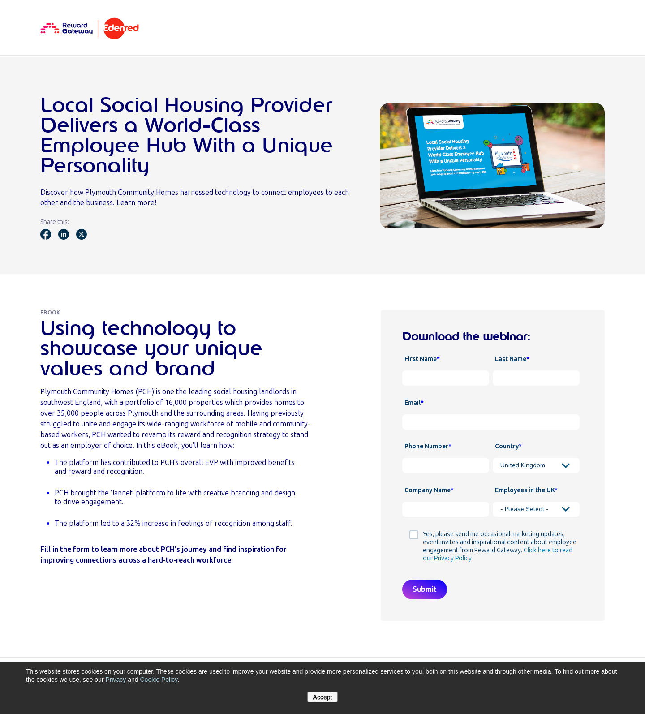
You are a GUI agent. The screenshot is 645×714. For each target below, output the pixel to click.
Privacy (115, 679)
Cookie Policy (158, 679)
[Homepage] (89, 27)
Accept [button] (322, 697)
